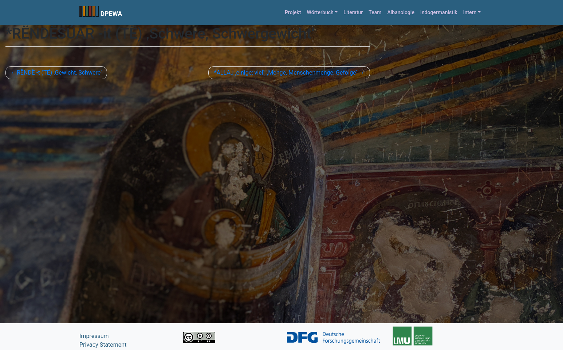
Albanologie (400, 12)
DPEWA (111, 13)
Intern (470, 12)
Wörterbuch (320, 12)
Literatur (353, 12)
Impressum (94, 336)
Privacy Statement (102, 344)
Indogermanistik (438, 12)
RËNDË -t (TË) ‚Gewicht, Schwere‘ (59, 72)
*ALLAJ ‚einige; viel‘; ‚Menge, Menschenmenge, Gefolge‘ (285, 72)
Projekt (293, 12)
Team (375, 12)
